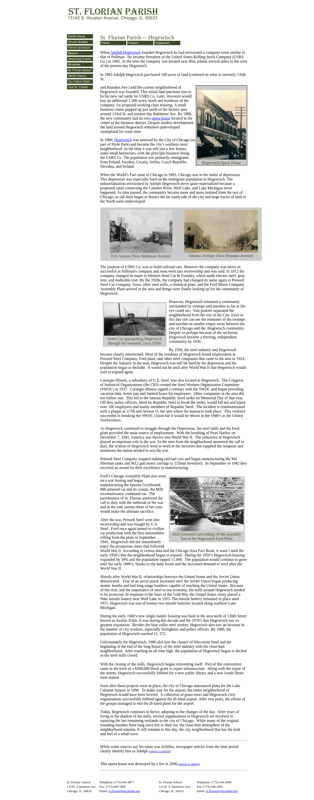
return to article (160, 751)
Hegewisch (123, 140)
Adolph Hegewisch (125, 52)
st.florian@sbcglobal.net (124, 791)
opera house (160, 118)
